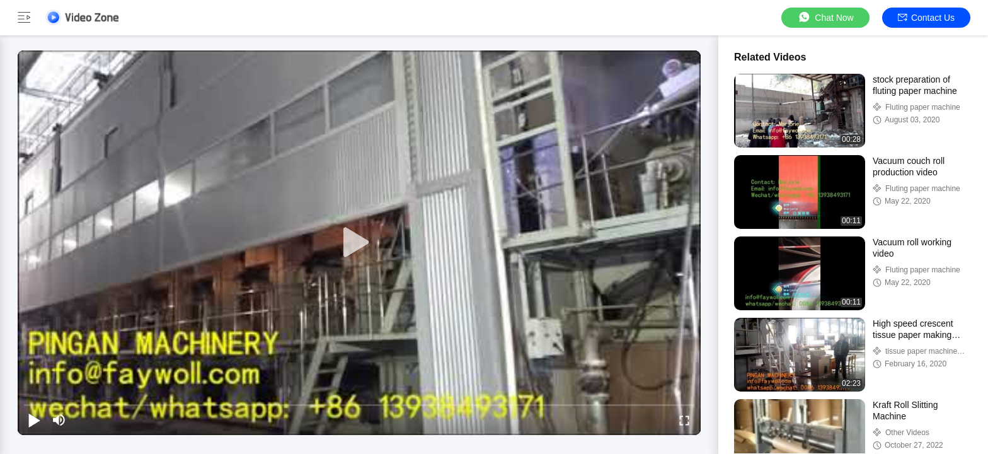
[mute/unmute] (59, 419)
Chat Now (825, 17)
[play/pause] (34, 419)
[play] (359, 243)
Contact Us (926, 18)
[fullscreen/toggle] (684, 419)
